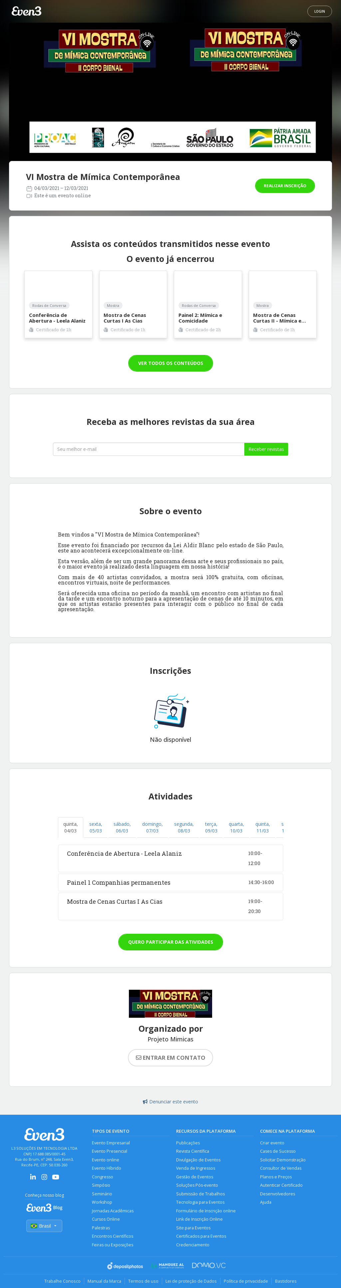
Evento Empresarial (111, 1143)
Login (319, 11)
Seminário (102, 1194)
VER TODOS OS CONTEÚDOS (170, 363)
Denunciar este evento (170, 1101)
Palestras (101, 1228)
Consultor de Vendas (280, 1168)
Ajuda (265, 1202)
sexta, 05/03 (95, 827)
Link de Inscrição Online (199, 1219)
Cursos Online (106, 1219)
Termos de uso (143, 1281)
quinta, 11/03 (262, 827)
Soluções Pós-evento (197, 1185)
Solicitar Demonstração (283, 1160)
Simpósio (101, 1185)
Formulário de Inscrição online (206, 1211)
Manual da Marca (104, 1281)
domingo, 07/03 (152, 827)
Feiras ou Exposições (112, 1245)
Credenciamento (192, 1245)
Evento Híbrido (106, 1168)
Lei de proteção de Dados (191, 1281)
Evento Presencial (109, 1151)
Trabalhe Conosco (62, 1281)
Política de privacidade (246, 1281)
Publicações (188, 1143)
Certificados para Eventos (201, 1236)
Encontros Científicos (112, 1236)
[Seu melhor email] (148, 449)
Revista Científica (192, 1151)
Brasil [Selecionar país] (44, 1226)
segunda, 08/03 (184, 827)
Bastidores (286, 1281)
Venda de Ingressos (195, 1168)
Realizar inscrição (285, 186)
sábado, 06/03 (122, 827)
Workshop (102, 1202)
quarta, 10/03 (236, 827)
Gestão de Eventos (194, 1177)
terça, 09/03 (211, 827)
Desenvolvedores (277, 1194)
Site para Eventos (193, 1228)
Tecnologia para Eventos (200, 1202)
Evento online (105, 1160)
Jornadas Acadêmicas (113, 1211)
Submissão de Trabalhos (200, 1194)
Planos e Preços (276, 1177)
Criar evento (272, 1143)
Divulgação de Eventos (198, 1160)
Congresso (102, 1177)
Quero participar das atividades (170, 942)
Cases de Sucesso (278, 1151)
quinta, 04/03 (70, 827)
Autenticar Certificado (281, 1185)
